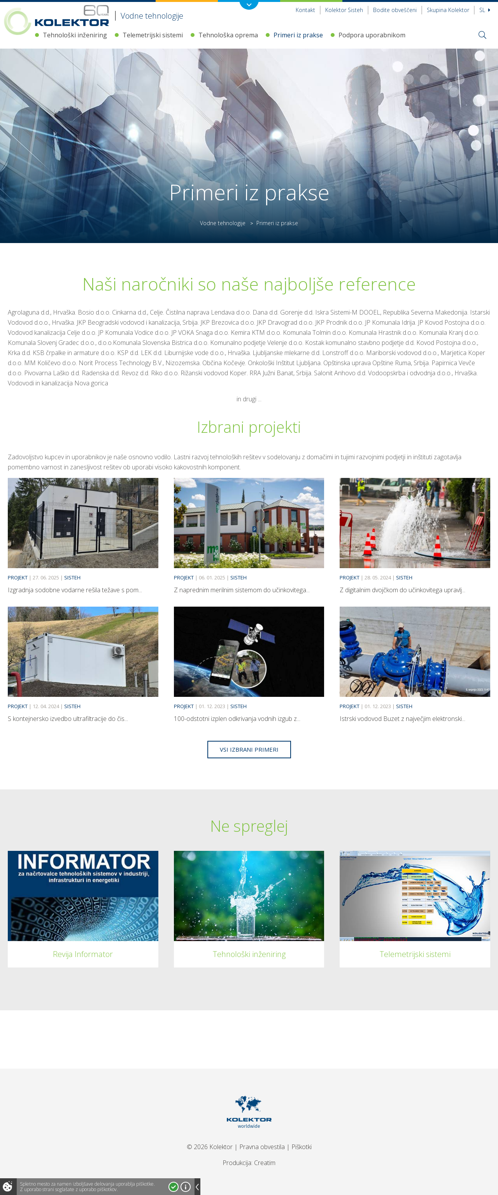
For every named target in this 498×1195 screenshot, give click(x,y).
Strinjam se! (173, 1187)
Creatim (264, 1162)
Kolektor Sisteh (344, 10)
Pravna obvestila (262, 1147)
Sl (484, 10)
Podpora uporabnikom (371, 35)
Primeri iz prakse (298, 35)
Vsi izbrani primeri (249, 749)
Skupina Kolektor (448, 10)
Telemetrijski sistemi (153, 35)
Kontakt (305, 10)
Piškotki (301, 1147)
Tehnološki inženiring (75, 35)
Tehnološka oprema (228, 35)
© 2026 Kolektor (210, 1147)
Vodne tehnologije (222, 223)
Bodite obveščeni (395, 10)
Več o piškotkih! (186, 1187)
